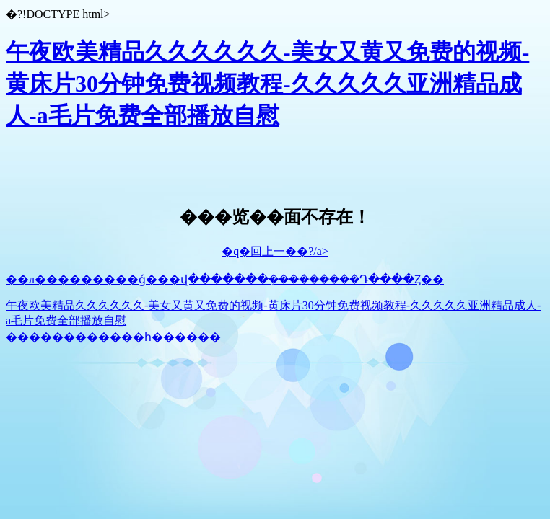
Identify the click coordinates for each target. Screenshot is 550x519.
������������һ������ (113, 337)
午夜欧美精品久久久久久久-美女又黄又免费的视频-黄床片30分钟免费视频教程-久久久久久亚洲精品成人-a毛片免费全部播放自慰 (267, 83)
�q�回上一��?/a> (275, 251)
